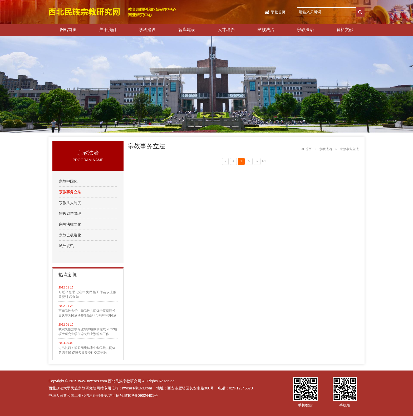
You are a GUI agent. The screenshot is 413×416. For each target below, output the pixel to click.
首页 (308, 149)
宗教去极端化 (70, 235)
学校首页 (278, 12)
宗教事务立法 (70, 192)
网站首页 (68, 29)
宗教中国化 (68, 181)
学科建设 (147, 29)
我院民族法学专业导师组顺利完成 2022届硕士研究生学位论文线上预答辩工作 (87, 331)
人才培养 (226, 29)
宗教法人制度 (70, 203)
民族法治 (265, 29)
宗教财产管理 (70, 213)
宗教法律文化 (70, 224)
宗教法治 (305, 29)
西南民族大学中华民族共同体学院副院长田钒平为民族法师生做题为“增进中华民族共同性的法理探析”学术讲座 (87, 313)
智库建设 (186, 29)
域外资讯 (66, 246)
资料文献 (344, 29)
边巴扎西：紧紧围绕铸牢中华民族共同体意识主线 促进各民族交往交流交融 (86, 350)
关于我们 (107, 29)
